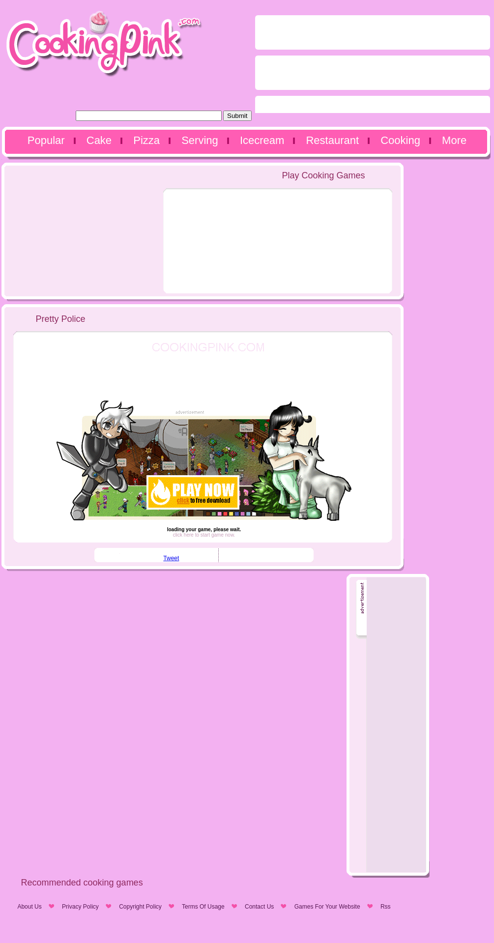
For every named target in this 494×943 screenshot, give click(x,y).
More (454, 140)
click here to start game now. (204, 535)
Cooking (400, 140)
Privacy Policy (80, 906)
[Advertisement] (310, 67)
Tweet (171, 558)
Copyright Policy (140, 906)
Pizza (146, 140)
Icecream (262, 140)
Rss (385, 906)
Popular (46, 140)
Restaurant (332, 140)
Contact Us (259, 906)
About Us (29, 906)
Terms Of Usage (203, 906)
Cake (99, 140)
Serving (199, 140)
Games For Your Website (327, 906)
